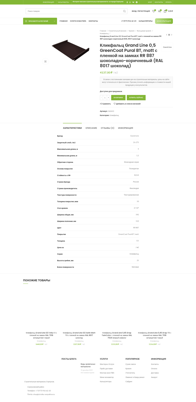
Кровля (132, 31)
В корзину (118, 97)
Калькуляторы (105, 381)
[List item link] (40, 390)
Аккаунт (154, 377)
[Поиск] (76, 11)
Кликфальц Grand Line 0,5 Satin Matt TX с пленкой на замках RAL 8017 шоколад (79, 335)
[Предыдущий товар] (166, 35)
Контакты (155, 364)
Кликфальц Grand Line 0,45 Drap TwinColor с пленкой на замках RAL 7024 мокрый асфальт (117, 335)
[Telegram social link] (136, 2)
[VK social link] (133, 2)
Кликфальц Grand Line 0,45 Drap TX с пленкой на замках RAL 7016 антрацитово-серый (154, 335)
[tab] (72, 127)
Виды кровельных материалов (88, 365)
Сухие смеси (131, 364)
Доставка (155, 373)
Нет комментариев (87, 373)
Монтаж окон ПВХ (107, 373)
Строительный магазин (118, 31)
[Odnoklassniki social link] (127, 2)
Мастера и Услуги (107, 364)
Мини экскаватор (107, 377)
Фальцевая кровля (144, 31)
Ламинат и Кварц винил (135, 377)
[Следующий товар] (171, 35)
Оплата (154, 368)
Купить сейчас (136, 97)
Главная (103, 31)
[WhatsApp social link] (130, 2)
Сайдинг (129, 381)
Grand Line (167, 47)
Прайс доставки (106, 368)
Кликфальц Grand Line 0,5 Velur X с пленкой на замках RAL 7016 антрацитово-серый (41, 335)
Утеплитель (130, 373)
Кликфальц (104, 33)
